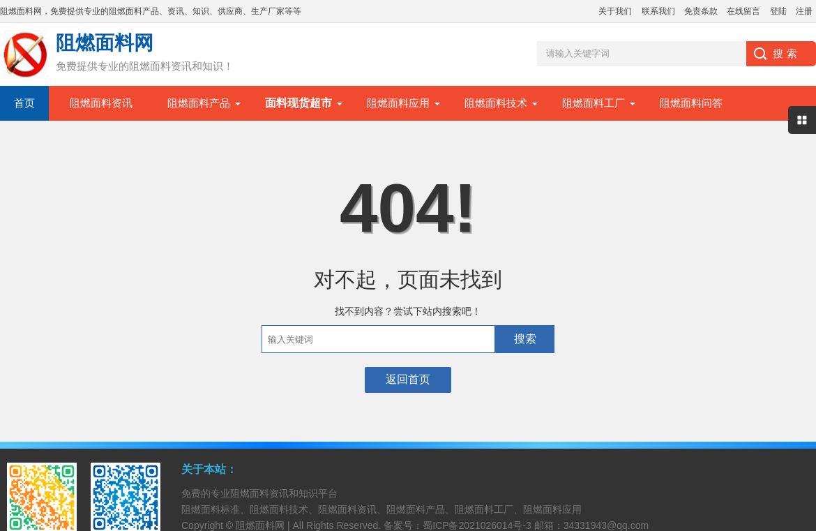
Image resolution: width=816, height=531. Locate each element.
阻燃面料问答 (691, 103)
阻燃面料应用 (398, 103)
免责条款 (701, 11)
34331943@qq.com (606, 525)
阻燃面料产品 (198, 103)
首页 (24, 103)
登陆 (778, 11)
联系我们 (658, 11)
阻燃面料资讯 (101, 103)
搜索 (525, 339)
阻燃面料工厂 (593, 103)
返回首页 (408, 379)
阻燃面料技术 (495, 103)
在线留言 (743, 11)
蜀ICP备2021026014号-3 (477, 525)
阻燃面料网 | (264, 525)
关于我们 (615, 11)
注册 (804, 11)
